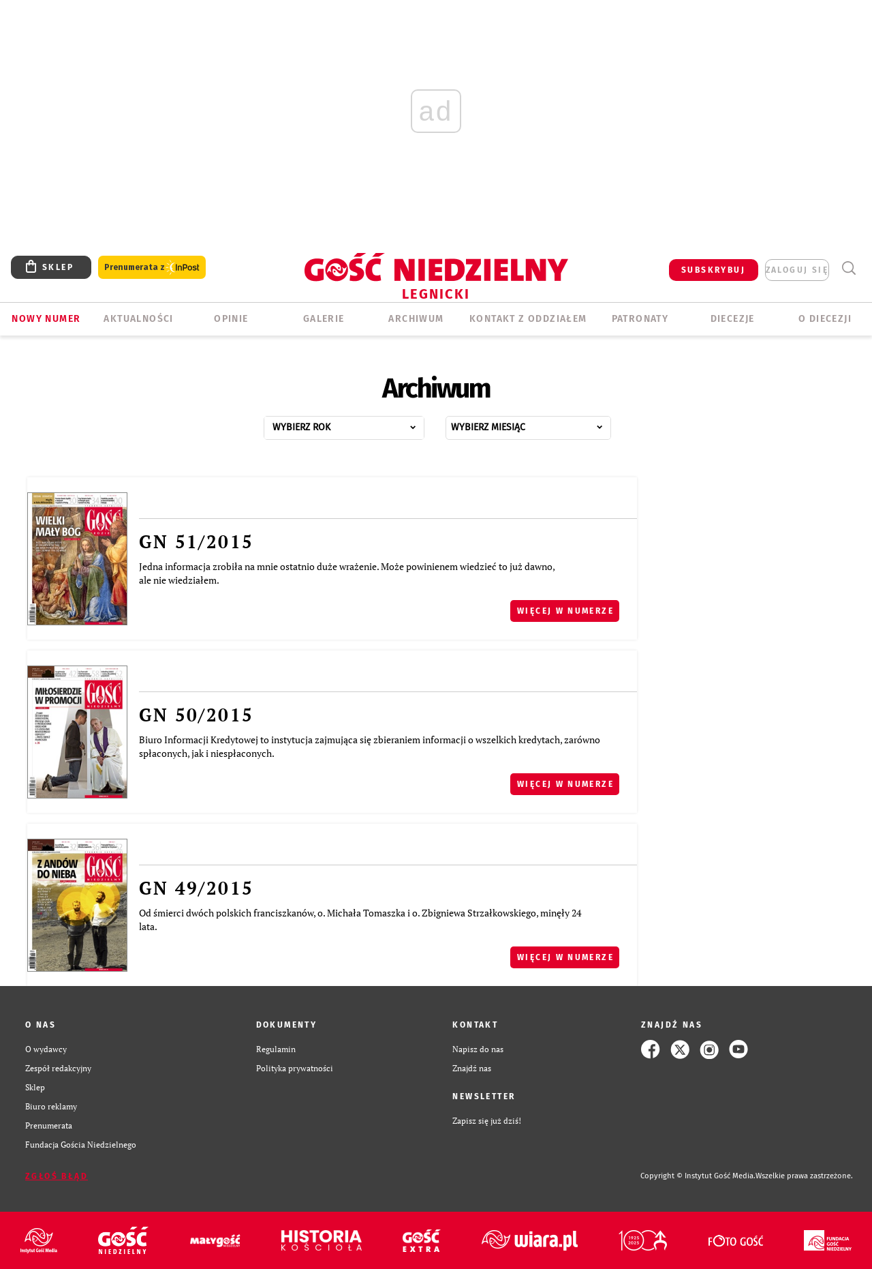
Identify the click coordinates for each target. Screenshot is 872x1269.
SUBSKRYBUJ (713, 270)
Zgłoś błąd (56, 1176)
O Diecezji (825, 319)
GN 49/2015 (196, 887)
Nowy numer (46, 319)
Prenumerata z (152, 267)
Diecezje (733, 319)
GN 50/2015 (196, 714)
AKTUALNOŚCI (138, 319)
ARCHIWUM (415, 319)
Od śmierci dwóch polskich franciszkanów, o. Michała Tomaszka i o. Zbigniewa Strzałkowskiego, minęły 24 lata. (360, 919)
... (359, 424)
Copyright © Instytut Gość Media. (698, 1175)
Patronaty (640, 319)
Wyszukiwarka (848, 268)
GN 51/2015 (196, 541)
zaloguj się (797, 270)
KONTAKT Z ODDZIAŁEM (528, 319)
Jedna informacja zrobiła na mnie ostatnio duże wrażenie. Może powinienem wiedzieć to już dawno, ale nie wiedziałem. (347, 573)
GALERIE (324, 319)
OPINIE (231, 319)
